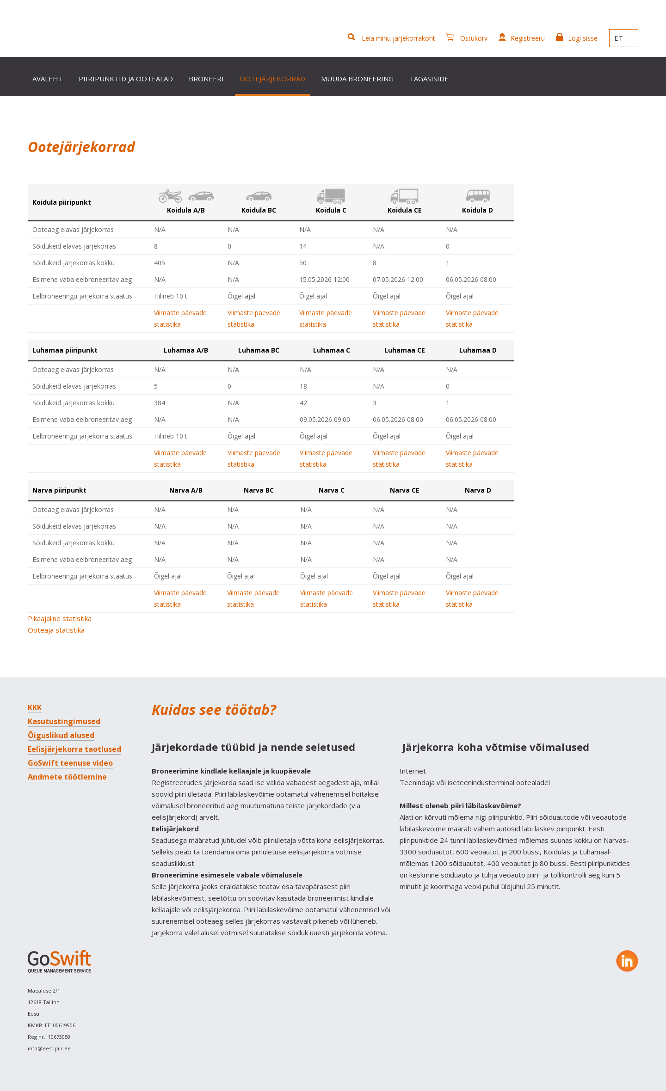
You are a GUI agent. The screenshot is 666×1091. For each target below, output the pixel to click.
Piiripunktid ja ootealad (126, 78)
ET (623, 38)
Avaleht (47, 78)
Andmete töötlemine (67, 777)
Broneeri (206, 78)
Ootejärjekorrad (272, 78)
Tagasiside (429, 78)
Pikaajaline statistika (60, 618)
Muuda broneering (357, 78)
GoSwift (65, 31)
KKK (35, 707)
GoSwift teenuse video (70, 763)
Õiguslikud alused (61, 735)
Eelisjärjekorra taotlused (74, 749)
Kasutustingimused (64, 721)
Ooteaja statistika (56, 629)
